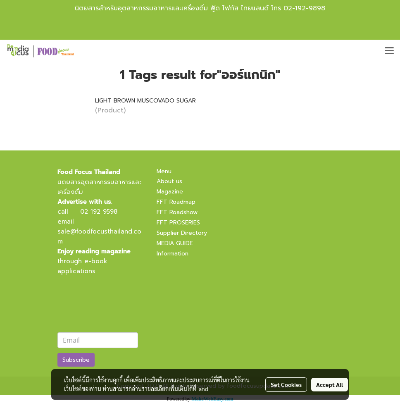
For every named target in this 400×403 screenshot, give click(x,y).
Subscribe (76, 359)
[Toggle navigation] (389, 51)
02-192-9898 (304, 8)
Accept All (329, 384)
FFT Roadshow (177, 212)
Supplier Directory (182, 233)
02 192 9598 (98, 211)
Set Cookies (286, 384)
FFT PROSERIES (178, 222)
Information (172, 253)
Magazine (170, 191)
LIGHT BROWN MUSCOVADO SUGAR (145, 100)
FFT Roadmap (176, 202)
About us (169, 181)
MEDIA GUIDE (175, 243)
